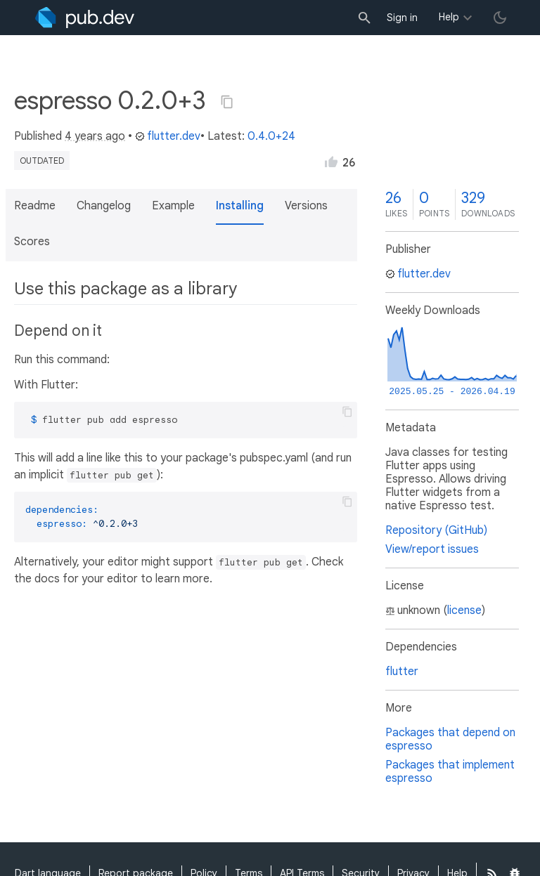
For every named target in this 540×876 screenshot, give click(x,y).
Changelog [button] (104, 206)
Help (449, 17)
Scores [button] (32, 242)
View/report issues (432, 549)
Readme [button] (35, 206)
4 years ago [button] (95, 136)
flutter (401, 672)
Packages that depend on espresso (450, 739)
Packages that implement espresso (450, 771)
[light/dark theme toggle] (499, 17)
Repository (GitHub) (436, 530)
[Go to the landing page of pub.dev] (84, 17)
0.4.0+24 (271, 136)
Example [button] (173, 206)
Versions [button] (306, 206)
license (464, 610)
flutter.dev (167, 136)
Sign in (402, 17)
